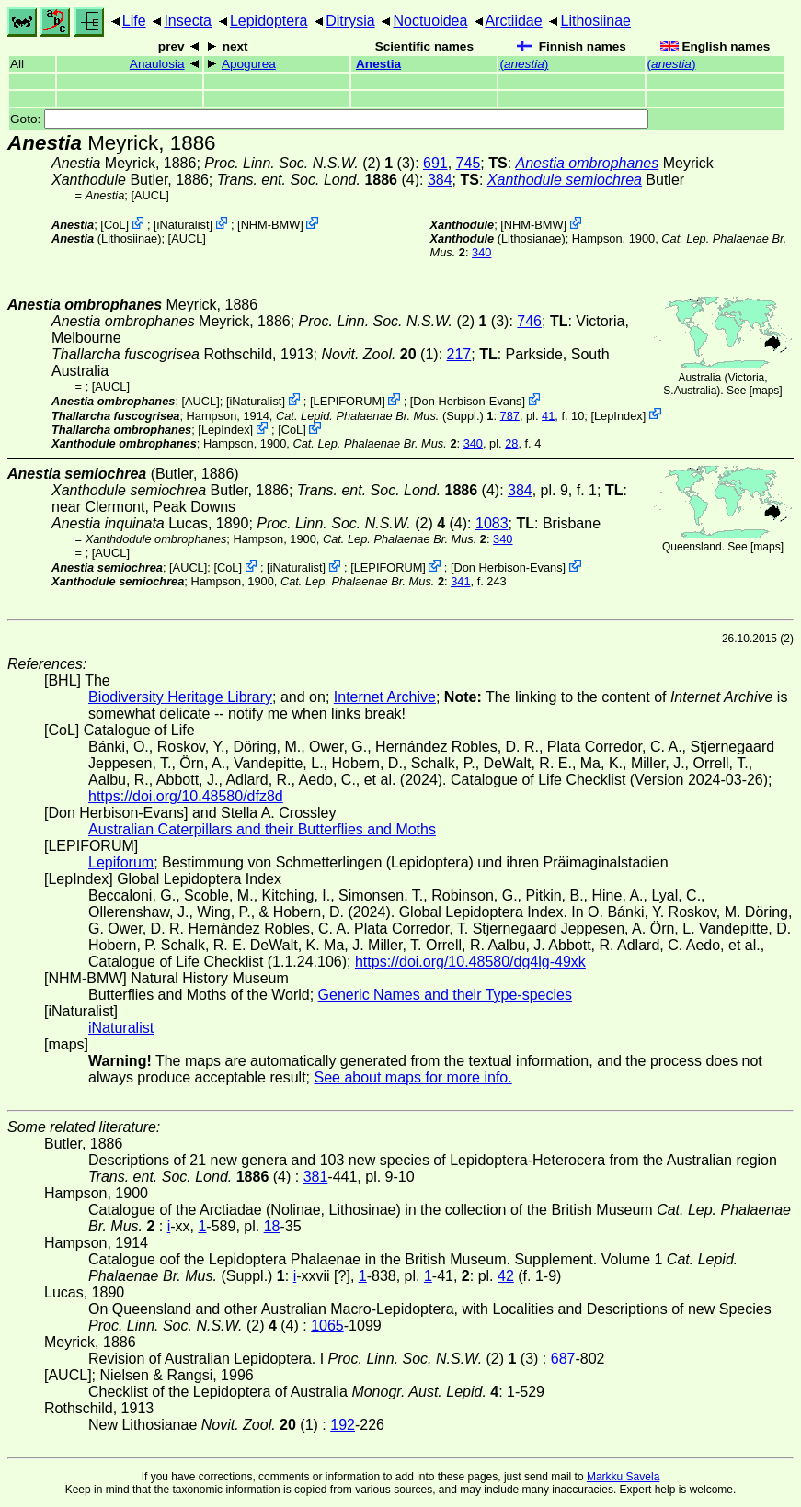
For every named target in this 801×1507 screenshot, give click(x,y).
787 (510, 415)
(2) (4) (362, 523)
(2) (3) (309, 163)
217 (459, 354)
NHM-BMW (271, 225)
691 (435, 163)
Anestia (378, 64)
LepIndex (618, 415)
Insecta (188, 20)
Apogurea (249, 64)
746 (529, 321)
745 (468, 163)
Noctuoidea (430, 20)
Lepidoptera (269, 20)
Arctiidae (513, 20)
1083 (492, 523)
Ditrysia (350, 20)
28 (511, 443)
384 (440, 179)
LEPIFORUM (348, 401)
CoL (114, 225)
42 (506, 1276)
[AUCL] (149, 195)
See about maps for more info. (412, 1077)
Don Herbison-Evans (467, 401)
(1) (380, 354)
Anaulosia (157, 64)
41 (548, 415)
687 (563, 1358)
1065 (327, 1325)
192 (342, 1425)
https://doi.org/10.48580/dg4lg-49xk (470, 961)
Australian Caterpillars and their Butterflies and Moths (262, 829)
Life (134, 20)
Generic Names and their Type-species (445, 995)
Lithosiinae (596, 20)
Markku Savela (623, 1476)
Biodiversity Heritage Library (180, 697)
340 (481, 252)
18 (272, 1226)
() (523, 64)
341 (460, 581)
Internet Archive (385, 697)
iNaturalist (183, 225)
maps (765, 390)
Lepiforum (121, 862)
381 (315, 1176)
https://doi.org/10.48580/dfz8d (185, 796)
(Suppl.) (380, 415)
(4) (318, 179)
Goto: (329, 119)
